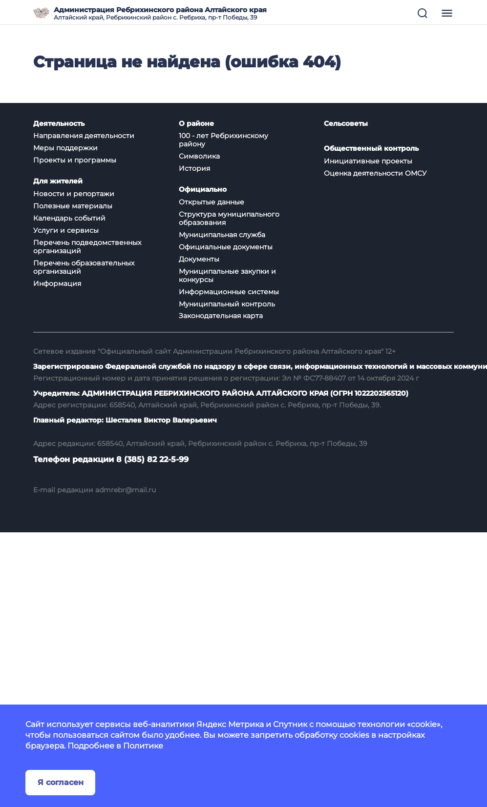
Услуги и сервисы (66, 230)
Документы (199, 259)
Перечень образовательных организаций (83, 267)
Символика (199, 156)
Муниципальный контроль (227, 304)
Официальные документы (226, 246)
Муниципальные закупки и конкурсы (227, 275)
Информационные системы (229, 291)
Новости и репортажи (73, 193)
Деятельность (59, 124)
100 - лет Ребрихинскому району (223, 139)
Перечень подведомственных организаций (87, 246)
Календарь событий (69, 218)
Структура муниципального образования (229, 218)
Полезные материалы (72, 206)
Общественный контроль (371, 148)
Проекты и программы (74, 160)
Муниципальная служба (222, 234)
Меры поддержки (65, 147)
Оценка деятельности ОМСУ (375, 173)
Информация (57, 283)
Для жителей (58, 181)
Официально (203, 189)
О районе (196, 124)
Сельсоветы (346, 124)
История (194, 168)
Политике (143, 745)
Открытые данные (211, 202)
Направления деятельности (83, 135)
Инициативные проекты (368, 161)
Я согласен (61, 782)
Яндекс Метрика (230, 724)
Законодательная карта (221, 315)
